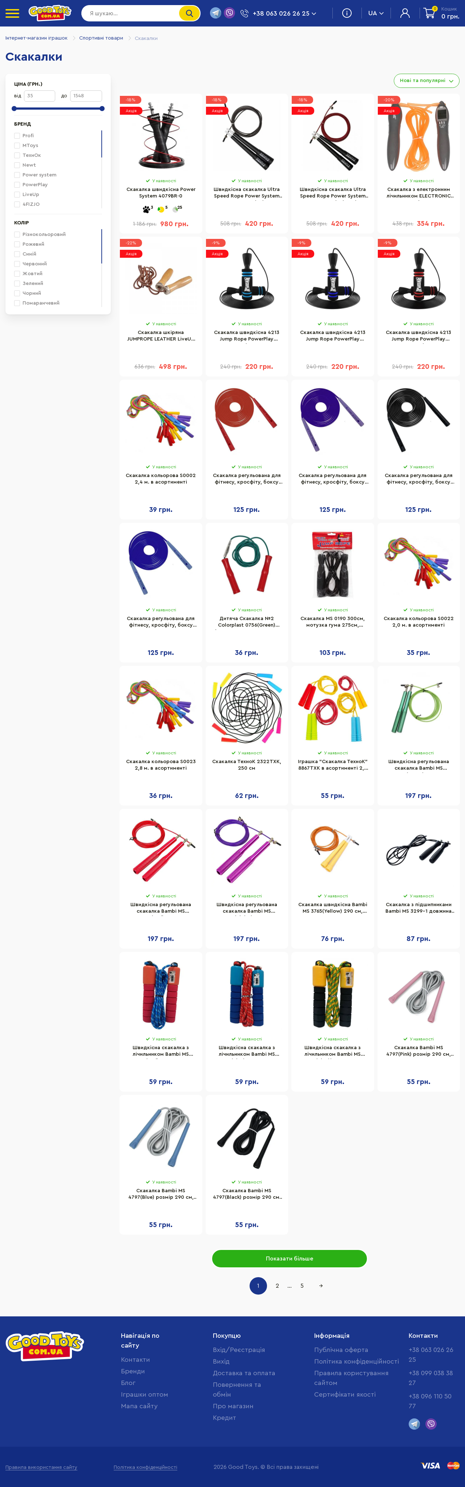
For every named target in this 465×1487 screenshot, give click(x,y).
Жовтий (28, 274)
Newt (25, 165)
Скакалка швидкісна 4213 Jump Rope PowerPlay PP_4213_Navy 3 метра (332, 337)
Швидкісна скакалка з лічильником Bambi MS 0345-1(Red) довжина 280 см (161, 1052)
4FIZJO (27, 204)
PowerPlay (31, 185)
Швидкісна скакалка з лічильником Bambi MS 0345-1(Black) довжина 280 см (332, 1052)
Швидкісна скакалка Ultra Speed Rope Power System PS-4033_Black (247, 194)
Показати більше (289, 1259)
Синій (25, 254)
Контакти (135, 1359)
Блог (128, 1383)
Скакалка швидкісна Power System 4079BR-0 (160, 193)
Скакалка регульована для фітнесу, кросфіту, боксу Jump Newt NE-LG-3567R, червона (247, 480)
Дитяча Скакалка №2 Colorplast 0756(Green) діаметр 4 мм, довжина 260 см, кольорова (246, 623)
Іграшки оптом (144, 1394)
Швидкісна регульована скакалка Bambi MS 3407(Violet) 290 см (247, 909)
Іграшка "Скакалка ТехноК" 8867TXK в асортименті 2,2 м (333, 766)
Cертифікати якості (345, 1394)
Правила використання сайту (41, 1467)
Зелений (28, 283)
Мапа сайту (139, 1406)
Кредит (224, 1417)
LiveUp (26, 194)
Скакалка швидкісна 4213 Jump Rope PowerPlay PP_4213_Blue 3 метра (246, 337)
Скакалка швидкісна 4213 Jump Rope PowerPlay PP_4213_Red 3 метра (418, 337)
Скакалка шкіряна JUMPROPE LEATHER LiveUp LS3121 (160, 337)
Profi (24, 136)
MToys (26, 145)
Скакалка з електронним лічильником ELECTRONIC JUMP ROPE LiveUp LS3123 (419, 194)
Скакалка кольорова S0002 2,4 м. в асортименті (161, 479)
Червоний (30, 264)
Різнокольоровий (40, 234)
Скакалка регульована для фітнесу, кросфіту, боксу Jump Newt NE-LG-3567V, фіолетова (333, 480)
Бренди (133, 1371)
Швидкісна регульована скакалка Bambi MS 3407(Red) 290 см (160, 909)
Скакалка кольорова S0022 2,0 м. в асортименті (419, 622)
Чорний (27, 293)
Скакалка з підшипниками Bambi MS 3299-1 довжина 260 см (418, 909)
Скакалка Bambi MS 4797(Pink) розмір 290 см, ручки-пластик (418, 1052)
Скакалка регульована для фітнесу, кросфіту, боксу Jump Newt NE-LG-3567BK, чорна (419, 480)
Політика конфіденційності (356, 1361)
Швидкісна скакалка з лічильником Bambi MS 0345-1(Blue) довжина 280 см (247, 1052)
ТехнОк (27, 155)
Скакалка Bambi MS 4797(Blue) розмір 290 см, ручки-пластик (161, 1195)
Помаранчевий (37, 303)
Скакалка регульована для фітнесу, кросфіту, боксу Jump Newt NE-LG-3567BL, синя (161, 623)
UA (376, 13)
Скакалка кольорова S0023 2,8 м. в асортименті (161, 765)
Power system (35, 175)
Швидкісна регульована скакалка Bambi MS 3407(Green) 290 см (418, 766)
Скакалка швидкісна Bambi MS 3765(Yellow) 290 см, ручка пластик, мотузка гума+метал (332, 909)
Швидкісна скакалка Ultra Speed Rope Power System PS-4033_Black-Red (333, 194)
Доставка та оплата (244, 1373)
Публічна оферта (341, 1350)
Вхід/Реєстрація (239, 1350)
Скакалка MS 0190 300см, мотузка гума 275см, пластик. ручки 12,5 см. (332, 623)
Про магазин (233, 1406)
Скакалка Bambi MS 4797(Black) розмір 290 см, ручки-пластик (247, 1195)
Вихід (221, 1361)
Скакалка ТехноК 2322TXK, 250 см (246, 765)
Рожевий (29, 244)
